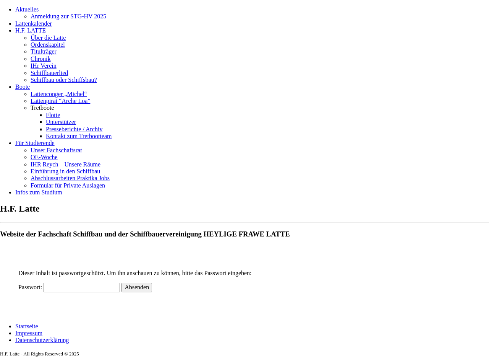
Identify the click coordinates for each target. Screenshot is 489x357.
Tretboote (42, 107)
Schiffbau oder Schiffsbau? (64, 80)
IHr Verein (44, 65)
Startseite (26, 326)
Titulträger (44, 51)
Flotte (53, 115)
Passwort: (69, 287)
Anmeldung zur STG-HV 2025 (68, 16)
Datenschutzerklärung (42, 340)
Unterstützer (61, 122)
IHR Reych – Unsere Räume (65, 164)
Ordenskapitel (48, 44)
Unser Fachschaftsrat (56, 150)
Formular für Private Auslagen (68, 185)
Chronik (40, 58)
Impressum (28, 333)
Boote (22, 86)
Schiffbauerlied (49, 73)
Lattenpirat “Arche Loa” (60, 101)
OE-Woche (44, 157)
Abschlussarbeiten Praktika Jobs (70, 178)
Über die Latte (48, 37)
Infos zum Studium (38, 192)
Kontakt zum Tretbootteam (79, 136)
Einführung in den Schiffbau (65, 171)
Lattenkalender (33, 23)
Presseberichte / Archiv (74, 129)
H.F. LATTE (30, 30)
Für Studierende (35, 143)
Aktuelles (27, 9)
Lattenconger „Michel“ (59, 94)
